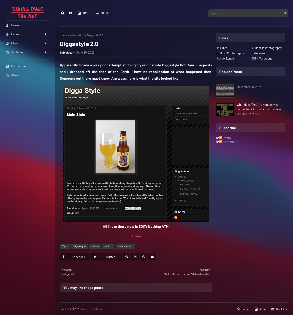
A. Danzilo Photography (267, 48)
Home (67, 13)
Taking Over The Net (92, 308)
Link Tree (222, 48)
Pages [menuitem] (12, 34)
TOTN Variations (262, 58)
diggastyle (79, 246)
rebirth (108, 246)
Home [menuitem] (12, 25)
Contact (103, 13)
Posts (225, 138)
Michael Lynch (225, 58)
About (13, 75)
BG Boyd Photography (230, 53)
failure (95, 246)
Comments (228, 142)
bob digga (66, 52)
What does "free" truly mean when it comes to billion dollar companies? (260, 107)
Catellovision (260, 53)
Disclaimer (16, 66)
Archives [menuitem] (15, 52)
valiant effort (77, 35)
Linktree (135, 236)
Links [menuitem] (12, 43)
